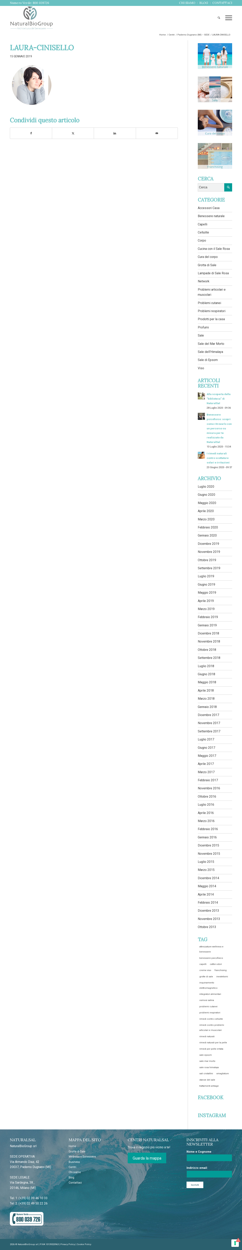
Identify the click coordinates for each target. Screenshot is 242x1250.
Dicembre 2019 (208, 544)
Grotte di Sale (77, 1151)
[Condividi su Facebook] (31, 133)
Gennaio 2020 (207, 535)
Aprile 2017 (206, 764)
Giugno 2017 (206, 748)
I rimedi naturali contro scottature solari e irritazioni (218, 458)
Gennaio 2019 (207, 625)
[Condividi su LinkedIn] (115, 133)
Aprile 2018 (206, 690)
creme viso (205, 970)
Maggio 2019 (207, 592)
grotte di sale (206, 976)
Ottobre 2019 (207, 560)
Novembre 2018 (209, 641)
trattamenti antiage (209, 1086)
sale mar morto (207, 1061)
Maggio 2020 (207, 503)
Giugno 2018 (206, 674)
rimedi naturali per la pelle (213, 1042)
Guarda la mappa (147, 1158)
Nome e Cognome (199, 1151)
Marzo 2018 (206, 698)
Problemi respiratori (211, 311)
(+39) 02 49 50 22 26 (33, 1203)
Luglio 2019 (206, 576)
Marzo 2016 (206, 821)
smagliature (222, 1073)
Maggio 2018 (207, 682)
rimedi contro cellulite (211, 1019)
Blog (71, 1177)
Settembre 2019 (209, 568)
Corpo (202, 240)
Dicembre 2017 (208, 715)
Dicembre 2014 (208, 878)
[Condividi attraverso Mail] (157, 133)
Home (72, 1146)
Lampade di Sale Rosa (213, 273)
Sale (201, 335)
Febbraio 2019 (208, 617)
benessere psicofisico (211, 958)
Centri (72, 1167)
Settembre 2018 (209, 658)
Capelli (202, 224)
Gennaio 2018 (207, 707)
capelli (202, 964)
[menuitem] (187, 3)
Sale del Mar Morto (211, 344)
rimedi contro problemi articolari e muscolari (211, 1027)
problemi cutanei (208, 1006)
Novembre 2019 (209, 552)
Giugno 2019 (206, 584)
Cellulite (203, 232)
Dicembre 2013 (208, 910)
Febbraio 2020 (208, 527)
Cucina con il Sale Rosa (214, 249)
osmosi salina (206, 1000)
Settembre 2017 (209, 731)
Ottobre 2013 (207, 927)
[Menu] (227, 18)
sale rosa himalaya (209, 1067)
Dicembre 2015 (208, 845)
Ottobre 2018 (207, 650)
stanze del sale (207, 1080)
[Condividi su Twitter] (73, 133)
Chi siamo (75, 1172)
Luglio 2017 (206, 739)
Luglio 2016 (206, 804)
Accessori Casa (208, 208)
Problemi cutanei (209, 303)
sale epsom (205, 1055)
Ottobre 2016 (207, 796)
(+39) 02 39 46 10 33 (33, 1198)
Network (203, 281)
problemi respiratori (209, 1012)
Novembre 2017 (209, 723)
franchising (221, 970)
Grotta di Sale (207, 265)
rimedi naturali (207, 1036)
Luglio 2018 (206, 666)
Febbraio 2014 (208, 902)
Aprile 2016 (206, 813)
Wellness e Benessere (82, 1156)
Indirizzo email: (197, 1168)
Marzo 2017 (206, 772)
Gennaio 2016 (207, 837)
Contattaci (75, 1182)
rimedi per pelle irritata (211, 1049)
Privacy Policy (67, 1244)
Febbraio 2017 (208, 780)
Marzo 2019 (206, 609)
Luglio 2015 (206, 862)
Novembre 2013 (209, 919)
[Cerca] (219, 18)
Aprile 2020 (206, 511)
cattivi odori (216, 964)
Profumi (203, 327)
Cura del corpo (208, 257)
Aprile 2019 (206, 601)
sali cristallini (206, 1073)
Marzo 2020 (206, 519)
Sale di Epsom (208, 360)
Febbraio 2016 (208, 829)
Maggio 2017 (207, 756)
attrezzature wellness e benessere (211, 949)
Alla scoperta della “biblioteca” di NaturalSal (219, 398)
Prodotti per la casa (211, 319)
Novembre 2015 (209, 854)
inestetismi (222, 976)
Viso (201, 368)
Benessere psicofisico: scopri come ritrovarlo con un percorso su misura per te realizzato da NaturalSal (219, 428)
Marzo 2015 (206, 870)
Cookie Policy (84, 1244)
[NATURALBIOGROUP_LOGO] (31, 18)
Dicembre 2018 (208, 633)
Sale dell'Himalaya (210, 352)
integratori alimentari (210, 994)
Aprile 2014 (206, 894)
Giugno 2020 (206, 495)
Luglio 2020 (206, 486)
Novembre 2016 (209, 788)
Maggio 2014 (207, 886)
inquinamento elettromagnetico (208, 985)
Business (74, 1162)
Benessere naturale (211, 216)
